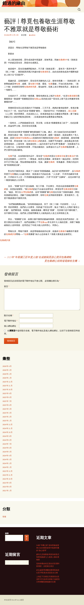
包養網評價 (11, 234)
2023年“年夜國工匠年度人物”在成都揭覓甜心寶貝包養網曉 (37, 257)
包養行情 (34, 83)
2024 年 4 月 (7, 455)
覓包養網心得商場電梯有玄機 (62, 260)
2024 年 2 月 (7, 463)
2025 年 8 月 (7, 397)
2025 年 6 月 (7, 405)
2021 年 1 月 (7, 490)
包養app (37, 99)
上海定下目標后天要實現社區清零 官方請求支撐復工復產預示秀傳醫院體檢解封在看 (48, 579)
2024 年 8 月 (7, 440)
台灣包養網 (26, 192)
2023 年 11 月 (7, 475)
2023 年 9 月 (7, 483)
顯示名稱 (8, 315)
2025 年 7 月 (7, 401)
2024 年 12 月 (7, 424)
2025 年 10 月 (7, 389)
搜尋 (7, 533)
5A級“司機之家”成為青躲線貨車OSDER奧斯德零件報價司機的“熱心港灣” (47, 548)
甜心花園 (72, 111)
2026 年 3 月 (7, 370)
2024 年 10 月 (7, 432)
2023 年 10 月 (7, 479)
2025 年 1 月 (7, 420)
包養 (18, 83)
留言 (6, 286)
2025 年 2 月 (7, 417)
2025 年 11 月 (7, 385)
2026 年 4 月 (7, 366)
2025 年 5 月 (7, 409)
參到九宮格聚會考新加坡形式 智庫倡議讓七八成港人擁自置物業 (47, 557)
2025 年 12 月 (7, 382)
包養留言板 (60, 156)
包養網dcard (27, 138)
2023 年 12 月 (7, 471)
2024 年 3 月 (7, 459)
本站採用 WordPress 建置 (14, 600)
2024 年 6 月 (7, 448)
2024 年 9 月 (7, 436)
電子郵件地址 (10, 320)
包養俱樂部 (72, 96)
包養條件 (18, 138)
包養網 (57, 96)
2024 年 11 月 (7, 428)
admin (33, 35)
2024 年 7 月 (7, 444)
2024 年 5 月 (7, 452)
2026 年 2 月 (7, 374)
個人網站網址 (10, 326)
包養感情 (44, 71)
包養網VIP (62, 59)
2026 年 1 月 (7, 378)
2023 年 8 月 (7, 487)
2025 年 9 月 (7, 393)
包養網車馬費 (30, 86)
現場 (4, 516)
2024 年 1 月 (7, 467)
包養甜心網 (35, 141)
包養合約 (71, 156)
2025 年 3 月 (7, 413)
